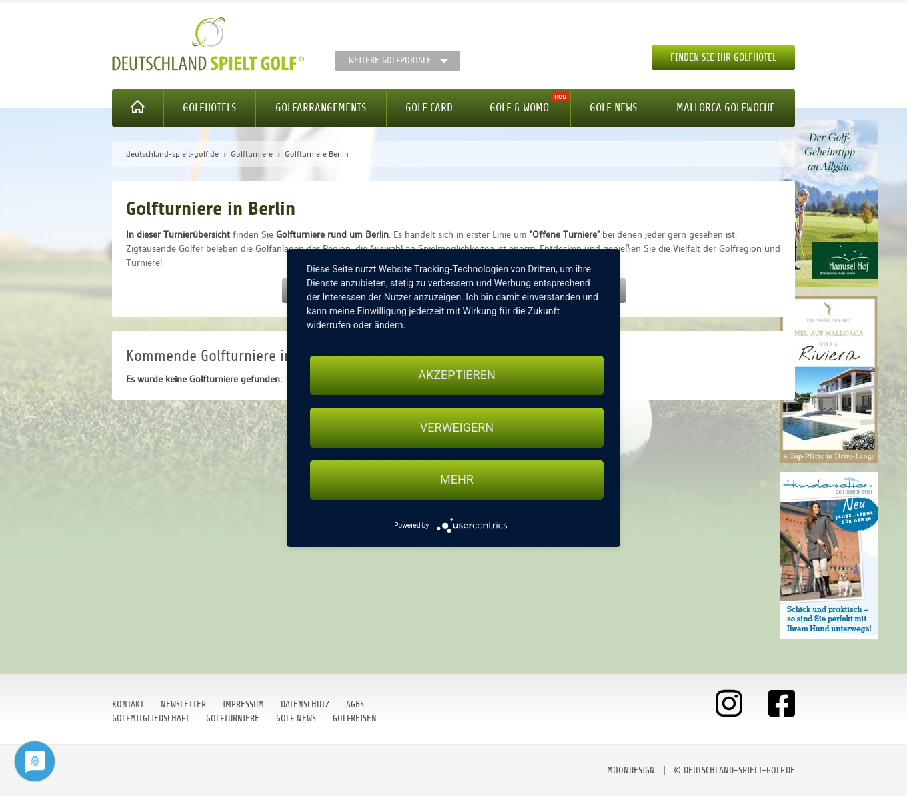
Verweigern (457, 427)
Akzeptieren (456, 375)
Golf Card (429, 107)
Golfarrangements (320, 107)
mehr (457, 480)
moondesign (631, 770)
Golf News (613, 107)
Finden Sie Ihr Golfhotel (723, 57)
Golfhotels (209, 107)
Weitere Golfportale (390, 60)
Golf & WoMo (519, 107)
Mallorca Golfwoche (725, 107)
